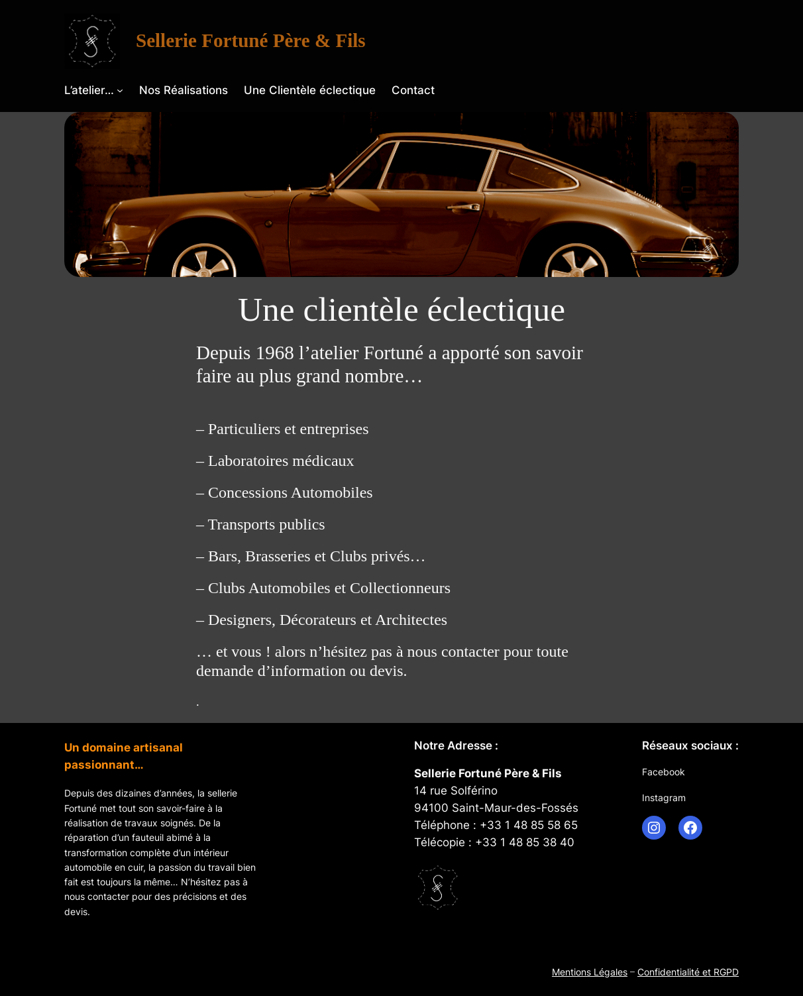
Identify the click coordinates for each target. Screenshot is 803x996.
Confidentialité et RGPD (688, 971)
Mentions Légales (589, 971)
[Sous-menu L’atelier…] (120, 90)
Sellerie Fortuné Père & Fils (251, 40)
